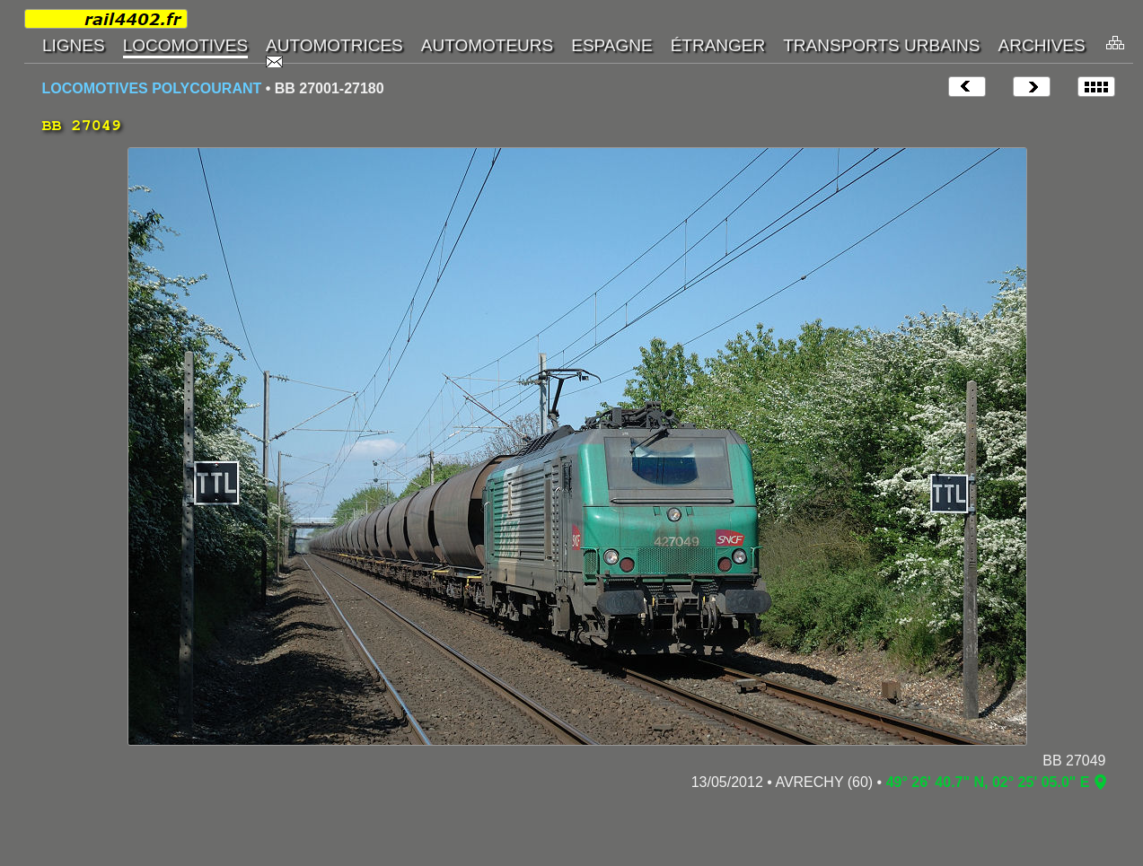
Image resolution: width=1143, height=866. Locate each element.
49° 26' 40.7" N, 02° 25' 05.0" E (988, 782)
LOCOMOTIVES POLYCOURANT (152, 88)
